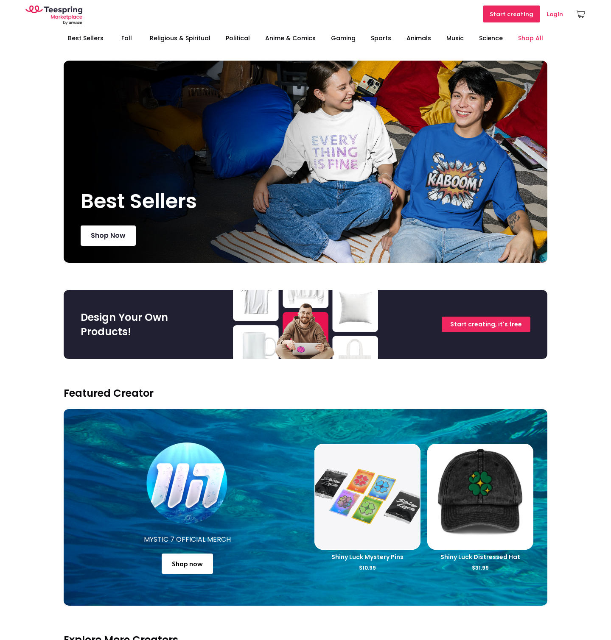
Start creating (511, 14)
